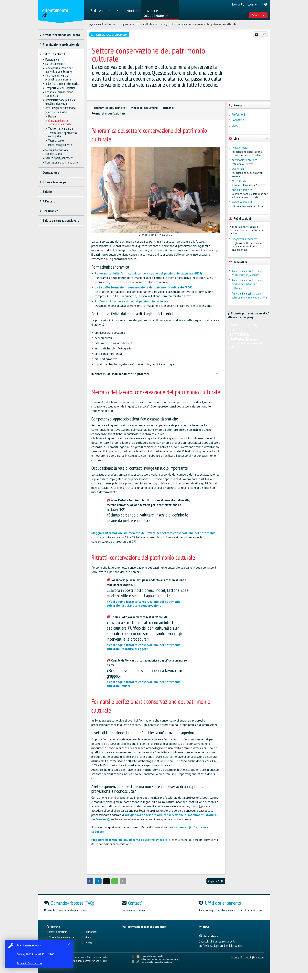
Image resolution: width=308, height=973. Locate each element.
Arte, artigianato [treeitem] (57, 112)
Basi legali (246, 957)
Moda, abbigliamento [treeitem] (60, 145)
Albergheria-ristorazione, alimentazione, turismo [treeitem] (59, 70)
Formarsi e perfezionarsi (109, 113)
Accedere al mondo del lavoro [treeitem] (61, 35)
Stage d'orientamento (61, 937)
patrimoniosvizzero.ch (244, 160)
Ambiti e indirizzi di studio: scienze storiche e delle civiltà (249, 295)
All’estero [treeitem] (49, 201)
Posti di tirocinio (58, 932)
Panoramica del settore (108, 108)
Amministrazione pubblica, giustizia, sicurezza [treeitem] (60, 102)
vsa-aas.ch (238, 169)
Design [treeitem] (52, 116)
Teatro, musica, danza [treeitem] (60, 129)
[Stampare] (256, 34)
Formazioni (238, 120)
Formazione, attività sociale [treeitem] (61, 162)
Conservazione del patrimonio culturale (212, 24)
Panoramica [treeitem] (52, 59)
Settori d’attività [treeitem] (54, 54)
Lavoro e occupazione (119, 24)
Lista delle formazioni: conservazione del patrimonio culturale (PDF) (143, 287)
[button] (90, 881)
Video (235, 126)
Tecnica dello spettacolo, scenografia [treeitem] (62, 135)
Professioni (238, 114)
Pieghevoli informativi (244, 239)
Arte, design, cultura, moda (170, 24)
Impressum (258, 957)
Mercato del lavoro (144, 108)
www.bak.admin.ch (242, 202)
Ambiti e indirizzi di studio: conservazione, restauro (247, 273)
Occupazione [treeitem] (51, 172)
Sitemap (235, 957)
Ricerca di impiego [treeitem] (54, 182)
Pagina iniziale (96, 24)
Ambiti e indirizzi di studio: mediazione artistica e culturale (247, 284)
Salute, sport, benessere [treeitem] (59, 158)
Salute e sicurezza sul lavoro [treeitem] (61, 220)
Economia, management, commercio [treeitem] (59, 94)
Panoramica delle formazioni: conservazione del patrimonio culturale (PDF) (148, 273)
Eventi (88, 943)
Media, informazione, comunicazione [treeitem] (57, 152)
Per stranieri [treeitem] (51, 211)
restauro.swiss (240, 148)
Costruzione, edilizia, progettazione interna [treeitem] (58, 77)
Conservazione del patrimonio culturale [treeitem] (60, 122)
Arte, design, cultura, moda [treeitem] (60, 108)
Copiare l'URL (215, 881)
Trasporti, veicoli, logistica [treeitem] (60, 88)
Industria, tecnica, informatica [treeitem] (62, 84)
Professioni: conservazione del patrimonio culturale (132, 301)
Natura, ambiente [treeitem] (55, 64)
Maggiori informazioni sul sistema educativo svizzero (129, 840)
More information (29, 963)
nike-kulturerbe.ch (242, 190)
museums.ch (239, 181)
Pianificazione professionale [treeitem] (61, 44)
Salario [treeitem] (47, 191)
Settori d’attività (143, 24)
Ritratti (168, 108)
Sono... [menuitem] (258, 15)
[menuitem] (101, 10)
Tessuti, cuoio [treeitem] (56, 141)
